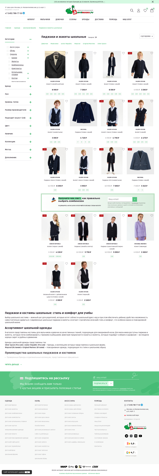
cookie (21, 472)
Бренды (85, 19)
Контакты (98, 446)
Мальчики (45, 19)
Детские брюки (10, 405)
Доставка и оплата (101, 409)
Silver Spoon (102, 44)
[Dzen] (131, 436)
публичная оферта (94, 473)
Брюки (14, 58)
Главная (9, 28)
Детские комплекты (12, 417)
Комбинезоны (18, 65)
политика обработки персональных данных (73, 473)
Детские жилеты (11, 409)
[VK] (136, 436)
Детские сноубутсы (42, 446)
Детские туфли (40, 454)
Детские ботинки (41, 405)
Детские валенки (41, 409)
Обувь (12, 51)
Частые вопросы (100, 430)
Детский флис (10, 450)
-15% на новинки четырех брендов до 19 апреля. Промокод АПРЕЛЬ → (79, 2)
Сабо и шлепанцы (41, 434)
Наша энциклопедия (102, 426)
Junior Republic (66, 44)
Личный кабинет (100, 405)
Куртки (14, 78)
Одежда (18, 28)
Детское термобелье (13, 446)
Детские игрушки (71, 421)
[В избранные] (66, 53)
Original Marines (89, 44)
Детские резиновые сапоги (45, 430)
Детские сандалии (42, 438)
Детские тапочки (41, 450)
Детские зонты (70, 417)
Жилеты (15, 61)
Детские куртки (11, 426)
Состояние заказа (101, 438)
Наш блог (127, 19)
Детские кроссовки (42, 417)
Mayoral (77, 44)
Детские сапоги (40, 442)
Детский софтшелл (12, 442)
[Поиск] (132, 10)
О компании (98, 442)
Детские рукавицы (72, 434)
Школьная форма (30, 28)
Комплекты (17, 68)
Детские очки (70, 430)
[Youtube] (140, 436)
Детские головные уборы (74, 413)
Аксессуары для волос (73, 405)
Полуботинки (40, 426)
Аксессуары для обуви (73, 409)
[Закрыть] (152, 1)
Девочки (60, 19)
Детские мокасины (42, 421)
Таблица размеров (101, 434)
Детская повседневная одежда (16, 438)
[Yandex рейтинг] (131, 444)
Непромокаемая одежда (14, 430)
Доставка (99, 19)
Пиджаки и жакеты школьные (50, 28)
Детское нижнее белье (73, 426)
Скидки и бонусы (100, 417)
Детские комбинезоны (13, 413)
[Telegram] (24, 13)
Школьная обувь (41, 458)
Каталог (31, 19)
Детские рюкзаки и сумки (74, 438)
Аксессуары (15, 47)
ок (27, 472)
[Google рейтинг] (131, 453)
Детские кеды (40, 413)
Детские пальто (11, 434)
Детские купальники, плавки (16, 421)
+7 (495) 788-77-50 (13, 13)
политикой (135, 203)
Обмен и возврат (100, 413)
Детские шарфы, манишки (75, 442)
